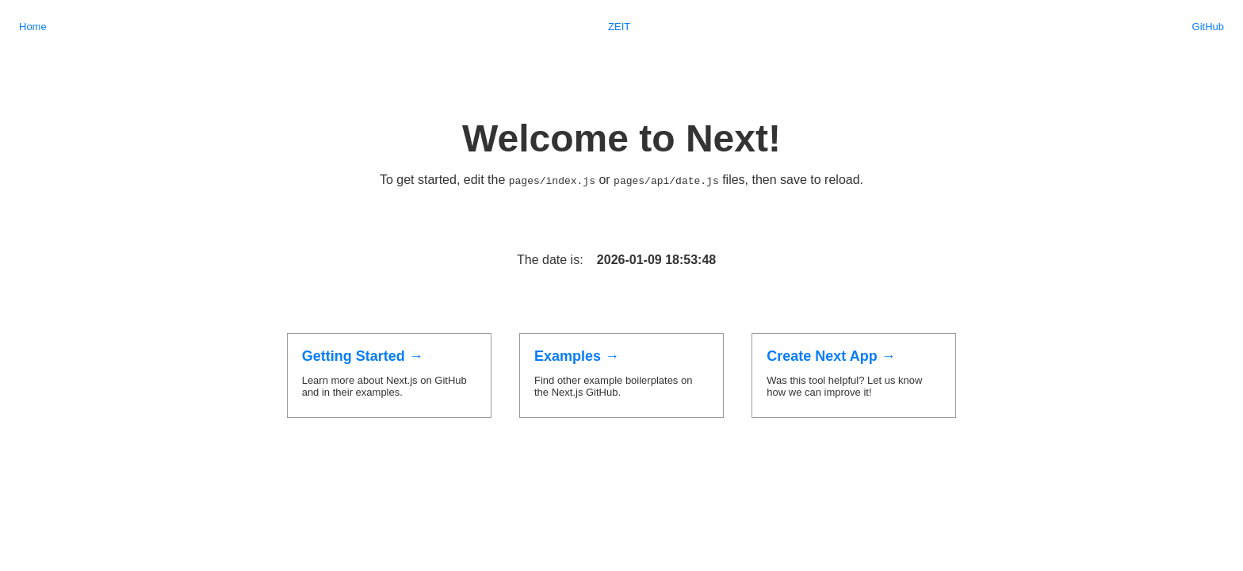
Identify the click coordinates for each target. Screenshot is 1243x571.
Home (33, 27)
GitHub (1208, 27)
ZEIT (619, 27)
